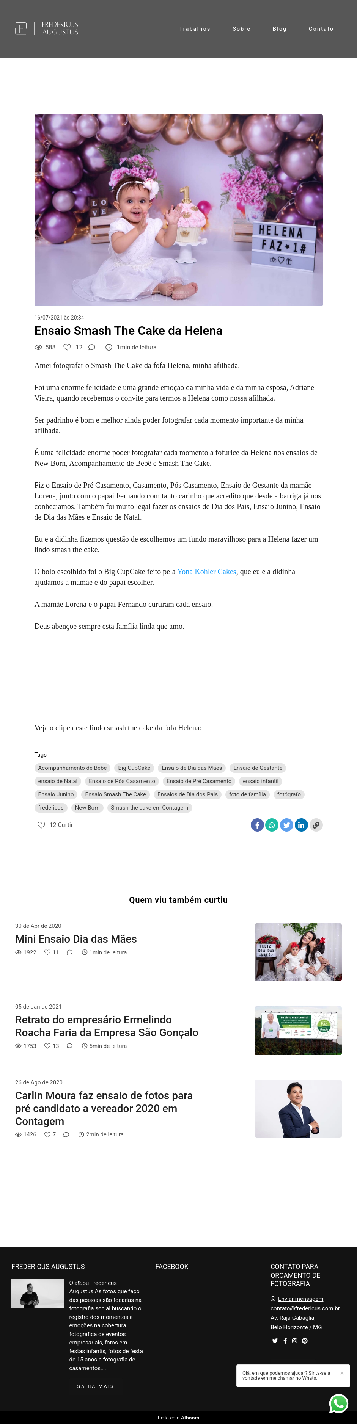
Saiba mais (96, 1386)
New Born (87, 807)
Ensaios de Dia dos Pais (187, 794)
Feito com (178, 1418)
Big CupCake (134, 767)
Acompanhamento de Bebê (72, 767)
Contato (321, 29)
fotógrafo (289, 794)
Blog (280, 29)
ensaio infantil (260, 781)
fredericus (51, 807)
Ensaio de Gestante (257, 767)
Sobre (242, 29)
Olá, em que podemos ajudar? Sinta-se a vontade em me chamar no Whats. (286, 1375)
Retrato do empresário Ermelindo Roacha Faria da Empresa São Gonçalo (106, 1026)
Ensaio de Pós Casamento (122, 781)
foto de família (247, 794)
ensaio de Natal (58, 781)
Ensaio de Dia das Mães (192, 767)
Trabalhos (195, 29)
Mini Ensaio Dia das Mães (76, 939)
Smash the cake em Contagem (150, 807)
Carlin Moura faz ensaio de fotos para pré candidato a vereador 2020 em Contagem (104, 1108)
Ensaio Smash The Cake (115, 794)
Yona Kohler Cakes (206, 571)
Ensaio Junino (56, 794)
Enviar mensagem (301, 1299)
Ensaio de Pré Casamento (199, 781)
